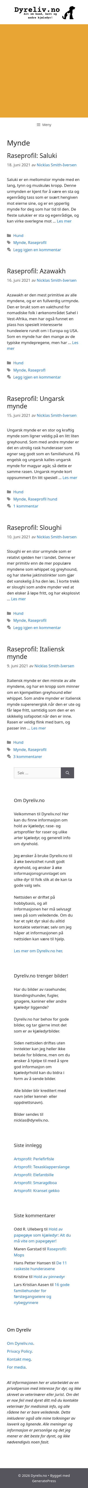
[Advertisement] (44, 71)
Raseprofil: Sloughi (34, 527)
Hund (18, 235)
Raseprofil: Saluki (32, 155)
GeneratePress (44, 1480)
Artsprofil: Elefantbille (34, 1174)
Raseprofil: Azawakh (36, 271)
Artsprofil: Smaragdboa (35, 1182)
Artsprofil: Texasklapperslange (42, 1166)
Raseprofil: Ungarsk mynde (35, 402)
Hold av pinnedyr (49, 1276)
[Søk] (67, 773)
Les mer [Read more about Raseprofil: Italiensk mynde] (38, 728)
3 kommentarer (27, 756)
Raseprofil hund (42, 499)
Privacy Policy (19, 1351)
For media (16, 1367)
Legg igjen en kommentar (37, 249)
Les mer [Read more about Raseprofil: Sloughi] (18, 598)
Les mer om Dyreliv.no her (38, 950)
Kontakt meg (19, 1359)
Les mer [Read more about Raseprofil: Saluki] (64, 221)
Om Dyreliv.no (20, 1343)
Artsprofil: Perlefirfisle (34, 1158)
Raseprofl (37, 370)
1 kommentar (25, 506)
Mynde (19, 242)
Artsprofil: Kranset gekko (37, 1190)
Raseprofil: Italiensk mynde (35, 653)
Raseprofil (37, 242)
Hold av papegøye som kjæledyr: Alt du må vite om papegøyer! (42, 1235)
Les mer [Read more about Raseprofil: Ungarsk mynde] (70, 477)
